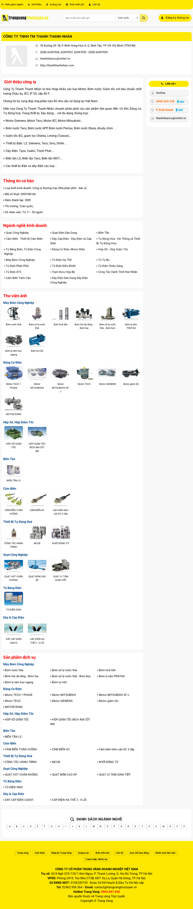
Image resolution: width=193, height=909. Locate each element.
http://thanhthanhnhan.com (57, 65)
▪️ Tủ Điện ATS (12, 272)
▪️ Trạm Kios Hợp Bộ (62, 272)
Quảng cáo (53, 4)
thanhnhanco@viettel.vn (55, 58)
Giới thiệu (34, 4)
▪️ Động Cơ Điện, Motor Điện (67, 249)
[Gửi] (144, 18)
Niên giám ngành (12, 4)
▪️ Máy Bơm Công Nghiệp (19, 260)
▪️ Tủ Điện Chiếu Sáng (109, 266)
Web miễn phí (75, 4)
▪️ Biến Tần (102, 232)
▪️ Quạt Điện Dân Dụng (63, 232)
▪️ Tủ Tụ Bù (102, 260)
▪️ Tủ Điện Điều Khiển (63, 266)
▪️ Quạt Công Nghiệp (16, 232)
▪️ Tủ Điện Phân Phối (16, 266)
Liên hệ (94, 4)
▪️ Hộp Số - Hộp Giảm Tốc (112, 249)
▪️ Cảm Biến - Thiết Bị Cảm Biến (23, 238)
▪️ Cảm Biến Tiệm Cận (17, 278)
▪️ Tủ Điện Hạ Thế (60, 260)
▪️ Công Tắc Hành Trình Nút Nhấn (116, 272)
